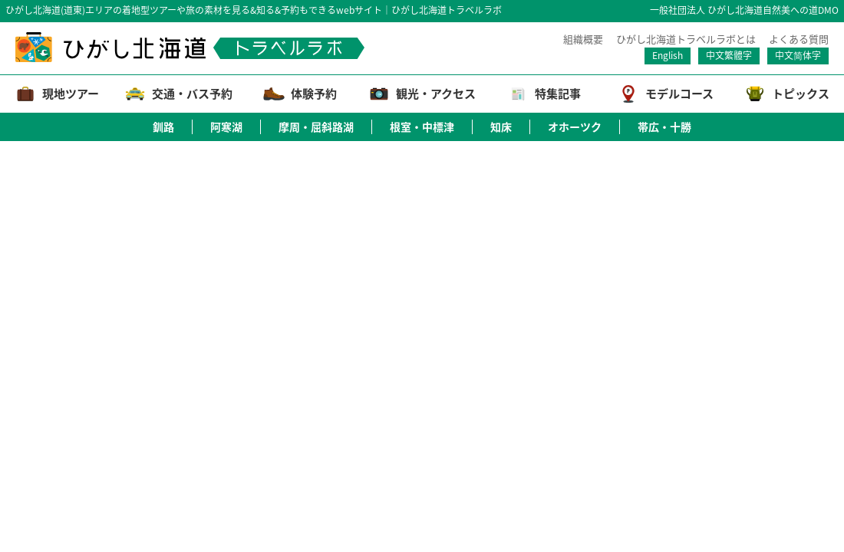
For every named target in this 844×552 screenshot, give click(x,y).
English (667, 55)
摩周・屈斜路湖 (316, 127)
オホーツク (575, 127)
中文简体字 (798, 55)
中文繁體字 (729, 55)
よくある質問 (799, 39)
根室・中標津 (422, 127)
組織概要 (583, 39)
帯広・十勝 (664, 127)
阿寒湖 (226, 127)
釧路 (163, 127)
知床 (501, 127)
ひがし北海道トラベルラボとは (686, 39)
